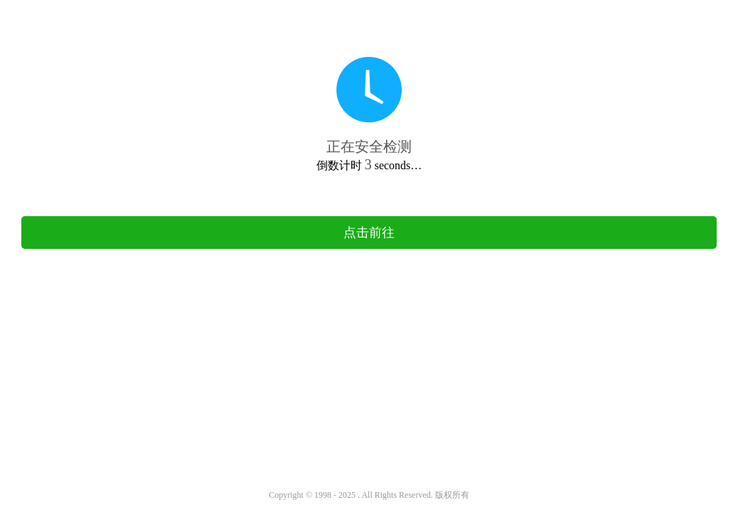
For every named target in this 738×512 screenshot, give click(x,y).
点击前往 (369, 232)
